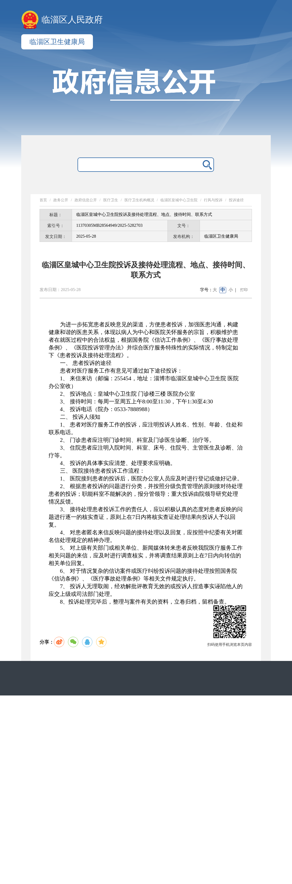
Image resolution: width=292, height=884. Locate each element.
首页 (43, 200)
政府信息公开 (86, 200)
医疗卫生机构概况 (139, 200)
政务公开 (60, 200)
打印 (244, 290)
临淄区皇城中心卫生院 (178, 200)
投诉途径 (236, 200)
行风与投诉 (213, 200)
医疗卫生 (110, 200)
